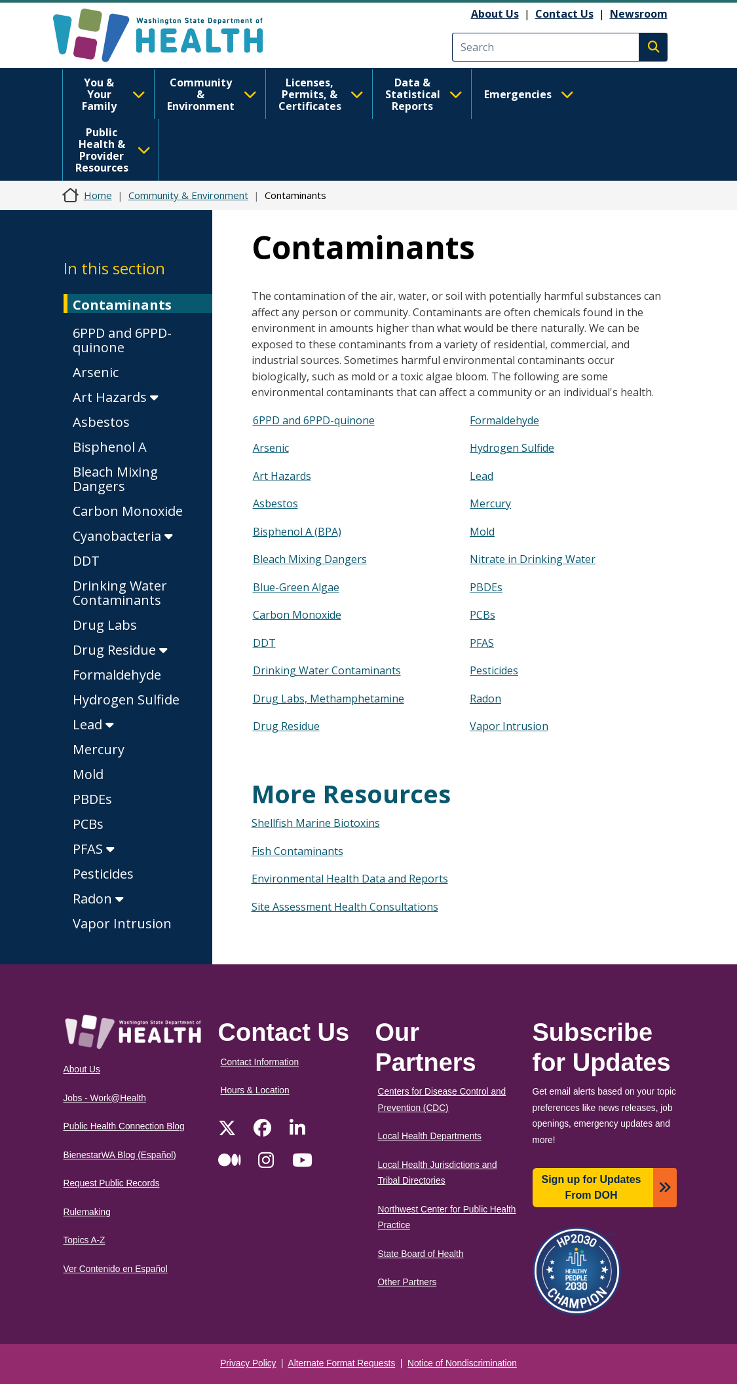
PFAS (94, 849)
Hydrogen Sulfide (126, 699)
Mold (88, 774)
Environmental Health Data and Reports (350, 878)
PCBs (88, 824)
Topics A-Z (84, 1240)
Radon (98, 898)
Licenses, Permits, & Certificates (321, 94)
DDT (86, 561)
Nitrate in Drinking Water (532, 559)
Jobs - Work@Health (105, 1098)
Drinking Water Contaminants (120, 593)
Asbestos (101, 422)
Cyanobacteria (123, 536)
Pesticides (103, 874)
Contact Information (260, 1062)
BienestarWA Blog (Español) (120, 1155)
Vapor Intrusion (122, 923)
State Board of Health (421, 1254)
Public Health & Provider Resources (113, 150)
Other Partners (407, 1282)
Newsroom (639, 14)
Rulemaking (87, 1212)
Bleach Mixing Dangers (115, 479)
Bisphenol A (110, 447)
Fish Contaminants (297, 851)
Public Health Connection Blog (124, 1126)
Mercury (98, 749)
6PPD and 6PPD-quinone (122, 340)
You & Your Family (113, 94)
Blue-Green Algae (296, 587)
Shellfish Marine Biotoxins (316, 823)
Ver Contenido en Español (116, 1269)
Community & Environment (212, 94)
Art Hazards (116, 397)
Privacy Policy (248, 1363)
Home (98, 195)
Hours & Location (255, 1090)
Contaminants (122, 305)
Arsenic (96, 372)
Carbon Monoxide (128, 511)
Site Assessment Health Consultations (345, 907)
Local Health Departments (430, 1136)
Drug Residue (120, 650)
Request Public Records (112, 1183)
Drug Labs (105, 625)
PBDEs (92, 799)
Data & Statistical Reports (424, 94)
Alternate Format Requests (342, 1363)
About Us (495, 14)
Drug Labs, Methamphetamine (328, 698)
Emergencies (529, 94)
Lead (93, 724)
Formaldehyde (117, 674)
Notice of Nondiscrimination (462, 1363)
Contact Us (564, 14)
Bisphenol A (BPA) (297, 531)
